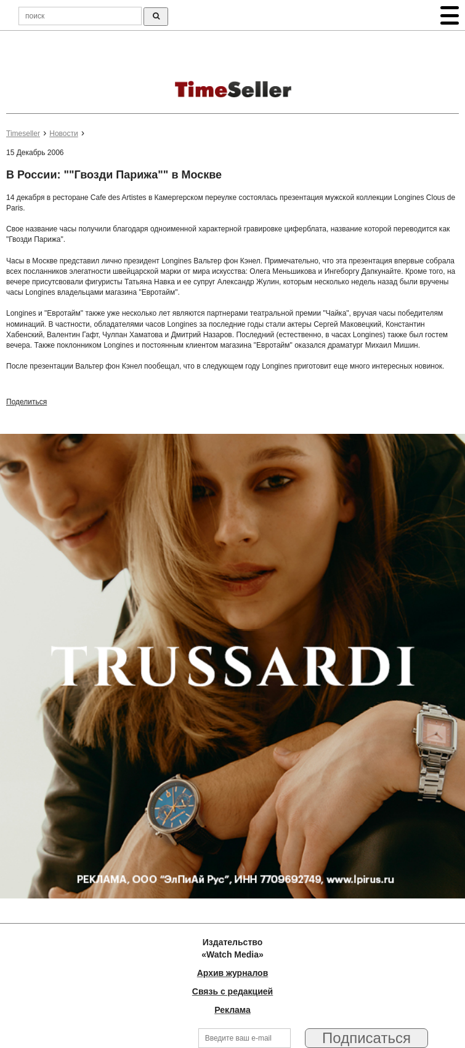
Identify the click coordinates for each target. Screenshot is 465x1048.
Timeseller (23, 133)
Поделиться (26, 402)
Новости (63, 133)
